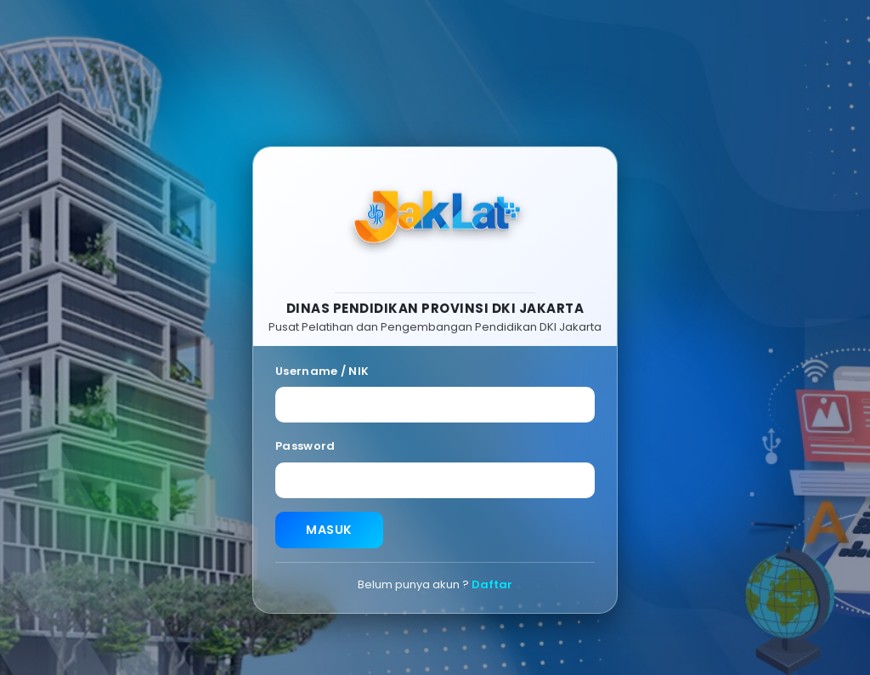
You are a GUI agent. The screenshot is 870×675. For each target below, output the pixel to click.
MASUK (329, 530)
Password (305, 447)
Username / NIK (322, 371)
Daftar (492, 585)
